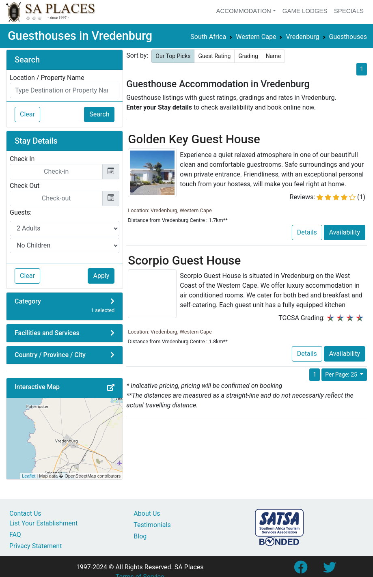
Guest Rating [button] (214, 56)
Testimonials (152, 525)
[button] (110, 388)
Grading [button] (248, 56)
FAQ (15, 534)
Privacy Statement (35, 546)
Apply (101, 276)
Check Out (24, 185)
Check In (22, 159)
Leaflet (28, 476)
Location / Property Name (47, 78)
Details (307, 232)
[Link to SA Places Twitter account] (329, 570)
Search (99, 114)
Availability (344, 232)
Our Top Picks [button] (172, 56)
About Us (147, 513)
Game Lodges (305, 10)
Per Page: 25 (341, 374)
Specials (349, 10)
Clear (27, 114)
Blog (140, 536)
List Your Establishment (43, 523)
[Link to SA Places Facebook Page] (300, 570)
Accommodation (243, 10)
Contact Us (25, 513)
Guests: (21, 212)
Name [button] (273, 56)
